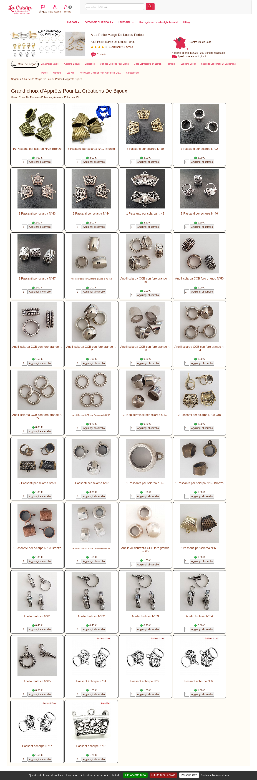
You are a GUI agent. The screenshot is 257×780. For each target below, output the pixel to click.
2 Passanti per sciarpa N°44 (91, 213)
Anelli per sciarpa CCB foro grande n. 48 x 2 (91, 279)
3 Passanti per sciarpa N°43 (37, 213)
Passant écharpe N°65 (145, 681)
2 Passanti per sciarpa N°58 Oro (199, 415)
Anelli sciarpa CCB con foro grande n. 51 (37, 348)
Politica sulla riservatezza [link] (215, 775)
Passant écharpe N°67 (37, 746)
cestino (229, 7)
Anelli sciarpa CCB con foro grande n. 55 (37, 416)
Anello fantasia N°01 (37, 616)
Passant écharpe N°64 (91, 681)
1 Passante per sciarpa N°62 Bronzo (199, 483)
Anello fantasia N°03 (145, 616)
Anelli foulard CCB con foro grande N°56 (91, 415)
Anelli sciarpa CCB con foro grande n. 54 (199, 348)
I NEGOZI (73, 22)
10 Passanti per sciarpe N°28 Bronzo (37, 148)
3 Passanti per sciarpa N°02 (199, 148)
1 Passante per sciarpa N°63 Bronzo (37, 548)
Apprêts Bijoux (73, 79)
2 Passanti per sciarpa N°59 (37, 483)
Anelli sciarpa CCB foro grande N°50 (199, 278)
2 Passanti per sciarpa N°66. (199, 548)
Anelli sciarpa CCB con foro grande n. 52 (91, 348)
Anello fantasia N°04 (199, 616)
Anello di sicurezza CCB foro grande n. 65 (145, 549)
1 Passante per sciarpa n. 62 (145, 483)
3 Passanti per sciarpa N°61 (91, 483)
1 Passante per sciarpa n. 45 (145, 213)
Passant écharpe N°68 (91, 746)
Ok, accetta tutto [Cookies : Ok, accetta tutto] (135, 775)
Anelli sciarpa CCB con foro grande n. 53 (145, 348)
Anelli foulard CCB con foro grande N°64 (91, 548)
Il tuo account (217, 7)
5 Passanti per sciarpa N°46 (199, 213)
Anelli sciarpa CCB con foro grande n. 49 (145, 280)
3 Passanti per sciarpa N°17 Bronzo (91, 148)
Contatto (101, 54)
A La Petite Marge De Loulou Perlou (42, 79)
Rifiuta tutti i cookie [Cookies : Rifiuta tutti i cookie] (163, 775)
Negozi (15, 79)
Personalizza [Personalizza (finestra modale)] (189, 775)
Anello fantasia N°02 (91, 616)
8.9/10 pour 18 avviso (112, 47)
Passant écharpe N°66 (199, 681)
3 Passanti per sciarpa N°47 (37, 278)
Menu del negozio (25, 64)
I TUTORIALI (126, 22)
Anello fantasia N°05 (37, 681)
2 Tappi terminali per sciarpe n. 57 (145, 415)
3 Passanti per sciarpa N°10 (145, 148)
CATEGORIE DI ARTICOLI (99, 22)
